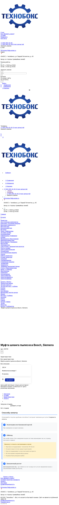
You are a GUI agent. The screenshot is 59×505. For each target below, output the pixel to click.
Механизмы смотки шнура (9, 292)
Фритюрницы (5, 271)
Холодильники (5, 274)
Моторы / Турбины (7, 295)
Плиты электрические (8, 249)
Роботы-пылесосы (6, 255)
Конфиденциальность (8, 484)
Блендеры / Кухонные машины (10, 223)
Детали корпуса (6, 285)
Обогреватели (5, 245)
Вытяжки (3, 229)
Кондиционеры (5, 234)
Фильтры (3, 305)
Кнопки (3, 288)
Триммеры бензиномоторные (10, 266)
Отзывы (6, 395)
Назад (9, 190)
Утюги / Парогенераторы (9, 268)
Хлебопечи (4, 272)
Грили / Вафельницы (7, 231)
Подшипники (5, 251)
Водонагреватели (6, 228)
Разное (3, 254)
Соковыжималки (6, 260)
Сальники (4, 259)
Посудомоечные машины (9, 252)
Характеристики (9, 397)
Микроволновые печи (7, 240)
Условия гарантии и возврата (10, 480)
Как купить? (10, 380)
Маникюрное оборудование (10, 239)
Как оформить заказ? (7, 478)
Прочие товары (5, 301)
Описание (7, 394)
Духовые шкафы (6, 232)
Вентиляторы (5, 226)
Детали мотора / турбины (9, 286)
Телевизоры (4, 263)
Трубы (3, 303)
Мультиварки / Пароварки (9, 242)
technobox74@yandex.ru (8, 50)
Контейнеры (4, 291)
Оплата (6, 398)
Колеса (3, 289)
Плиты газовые (5, 248)
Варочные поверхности (8, 225)
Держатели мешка (7, 283)
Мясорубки (4, 243)
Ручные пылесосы (6, 257)
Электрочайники (6, 278)
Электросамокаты (7, 277)
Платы (3, 298)
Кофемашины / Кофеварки (9, 236)
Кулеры (3, 237)
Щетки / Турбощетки (7, 306)
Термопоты (4, 265)
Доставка (4, 483)
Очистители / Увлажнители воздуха (12, 246)
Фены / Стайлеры (6, 269)
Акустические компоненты (9, 222)
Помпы (3, 300)
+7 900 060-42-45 (6, 43)
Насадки (3, 297)
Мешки (3, 294)
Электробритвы (6, 275)
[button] (29, 90)
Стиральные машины (7, 262)
